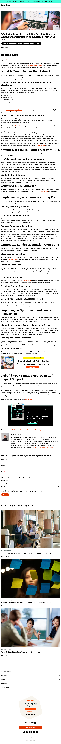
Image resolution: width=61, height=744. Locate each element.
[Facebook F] (33, 732)
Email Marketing (22, 430)
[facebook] (2, 55)
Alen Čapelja (6, 60)
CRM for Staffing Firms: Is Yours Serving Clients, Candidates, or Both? (27, 603)
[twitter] (9, 55)
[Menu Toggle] (59, 5)
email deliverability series (35, 65)
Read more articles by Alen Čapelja (43, 447)
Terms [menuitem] (30, 740)
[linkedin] (6, 55)
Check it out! (32, 422)
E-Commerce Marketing (34, 430)
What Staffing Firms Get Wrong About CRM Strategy (21, 652)
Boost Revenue (30, 727)
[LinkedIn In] (24, 732)
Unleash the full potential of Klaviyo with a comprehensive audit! (21, 43)
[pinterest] (13, 55)
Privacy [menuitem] (27, 740)
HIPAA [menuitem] (34, 740)
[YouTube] (27, 732)
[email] (16, 55)
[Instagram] (30, 732)
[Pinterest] (37, 732)
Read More (49, 1)
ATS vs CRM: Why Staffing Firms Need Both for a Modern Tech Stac (26, 553)
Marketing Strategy (11, 430)
